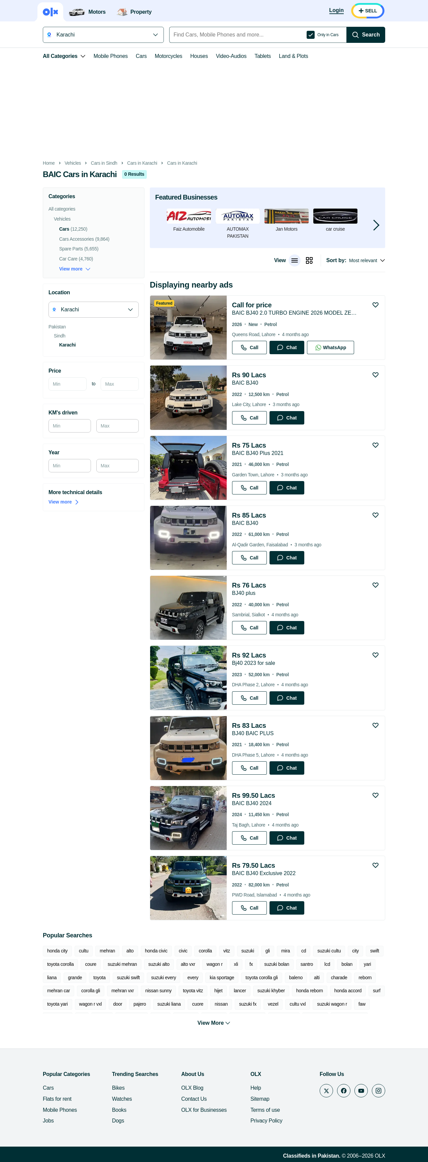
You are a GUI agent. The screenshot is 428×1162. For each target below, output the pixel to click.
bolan (346, 964)
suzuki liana (169, 1004)
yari (367, 964)
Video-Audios (231, 56)
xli (236, 964)
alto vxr (188, 964)
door (117, 1004)
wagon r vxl (90, 1004)
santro (307, 964)
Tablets (262, 56)
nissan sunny (158, 990)
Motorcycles (168, 56)
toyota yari (57, 1004)
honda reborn (309, 990)
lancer (240, 990)
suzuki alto (159, 964)
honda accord (348, 990)
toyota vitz (193, 990)
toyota (99, 977)
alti (317, 977)
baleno (296, 977)
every (192, 977)
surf (376, 990)
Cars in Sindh (104, 163)
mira (285, 950)
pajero (139, 1004)
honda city (57, 950)
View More (214, 1019)
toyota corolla (60, 964)
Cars (141, 56)
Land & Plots (293, 56)
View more (75, 269)
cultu (83, 950)
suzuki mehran (122, 964)
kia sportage (222, 977)
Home (49, 163)
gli (267, 950)
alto (129, 950)
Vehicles (73, 163)
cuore (197, 1004)
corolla (205, 950)
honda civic (156, 950)
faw (361, 1004)
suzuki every (163, 977)
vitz (226, 950)
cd (303, 950)
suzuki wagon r (332, 1004)
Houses (199, 56)
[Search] (365, 35)
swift (374, 950)
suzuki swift (128, 977)
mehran (107, 950)
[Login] (336, 10)
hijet (218, 990)
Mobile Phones (111, 56)
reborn (364, 977)
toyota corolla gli (261, 977)
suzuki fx (247, 1004)
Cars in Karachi (142, 163)
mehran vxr (122, 990)
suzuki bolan (276, 964)
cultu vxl (298, 1004)
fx (251, 964)
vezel (273, 1004)
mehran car (58, 990)
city (355, 950)
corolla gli (90, 990)
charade (339, 977)
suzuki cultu (329, 950)
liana (52, 977)
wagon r (215, 964)
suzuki (247, 950)
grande (75, 977)
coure (90, 964)
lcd (327, 964)
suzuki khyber (271, 990)
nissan (221, 1004)
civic (183, 950)
